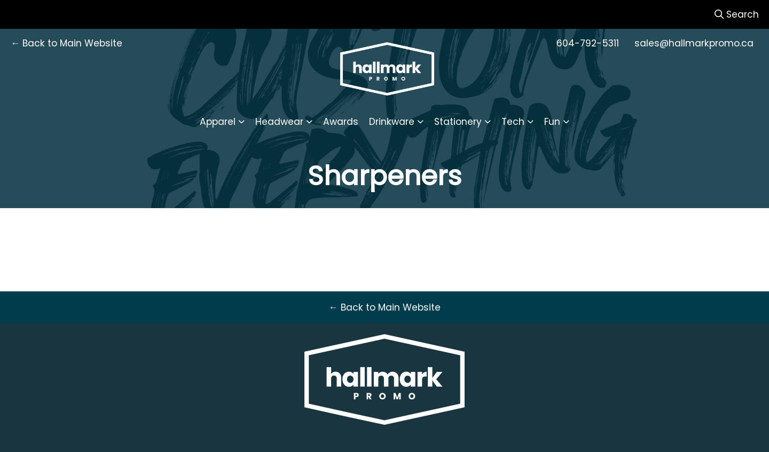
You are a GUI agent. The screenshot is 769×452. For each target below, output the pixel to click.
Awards (340, 121)
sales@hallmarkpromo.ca (694, 43)
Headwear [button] (279, 121)
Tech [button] (512, 121)
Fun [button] (552, 121)
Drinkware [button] (391, 121)
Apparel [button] (218, 121)
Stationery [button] (458, 121)
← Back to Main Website (66, 43)
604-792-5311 (587, 43)
